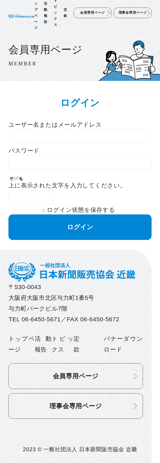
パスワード (24, 150)
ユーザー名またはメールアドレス (55, 124)
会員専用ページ (92, 12)
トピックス (63, 344)
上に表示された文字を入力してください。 (67, 185)
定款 (65, 12)
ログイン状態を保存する (81, 210)
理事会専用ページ (132, 12)
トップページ (21, 344)
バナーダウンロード (123, 344)
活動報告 (45, 12)
